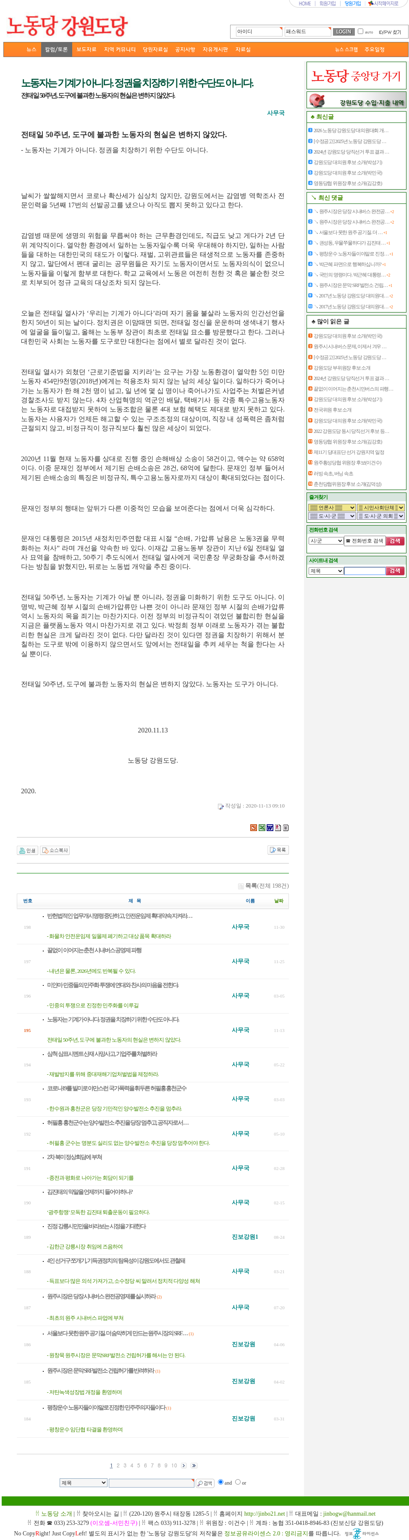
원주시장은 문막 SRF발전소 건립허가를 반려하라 (100, 1371)
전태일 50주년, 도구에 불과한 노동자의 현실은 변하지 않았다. (114, 1040)
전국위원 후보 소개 (332, 410)
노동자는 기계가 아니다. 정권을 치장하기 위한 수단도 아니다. (113, 1019)
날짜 (278, 901)
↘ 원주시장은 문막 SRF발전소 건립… (353, 285)
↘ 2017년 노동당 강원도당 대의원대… (353, 296)
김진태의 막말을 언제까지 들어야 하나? (89, 1192)
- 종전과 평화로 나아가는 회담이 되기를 (90, 1178)
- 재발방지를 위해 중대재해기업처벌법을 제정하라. (103, 1074)
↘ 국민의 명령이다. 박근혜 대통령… (352, 275)
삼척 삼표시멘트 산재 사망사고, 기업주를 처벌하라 (102, 1054)
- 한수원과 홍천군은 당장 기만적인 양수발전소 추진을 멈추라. (114, 1108)
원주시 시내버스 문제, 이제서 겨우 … (350, 346)
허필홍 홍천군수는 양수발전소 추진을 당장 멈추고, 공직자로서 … (117, 1123)
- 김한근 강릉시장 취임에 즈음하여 (85, 1246)
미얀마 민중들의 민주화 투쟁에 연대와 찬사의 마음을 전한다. (112, 985)
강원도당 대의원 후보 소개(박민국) (348, 173)
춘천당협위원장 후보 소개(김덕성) (347, 484)
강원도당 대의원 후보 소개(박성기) (348, 162)
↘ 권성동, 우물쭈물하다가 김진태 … (352, 243)
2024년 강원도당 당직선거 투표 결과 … (351, 152)
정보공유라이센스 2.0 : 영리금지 (266, 1533)
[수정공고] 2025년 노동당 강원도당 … (350, 141)
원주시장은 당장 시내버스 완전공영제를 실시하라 (101, 1296)
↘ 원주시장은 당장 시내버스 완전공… (353, 211)
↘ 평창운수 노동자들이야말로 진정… (353, 254)
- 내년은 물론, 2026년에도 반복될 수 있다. (91, 971)
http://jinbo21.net (264, 1514)
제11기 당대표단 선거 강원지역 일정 (349, 452)
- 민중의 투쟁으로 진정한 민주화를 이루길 (93, 1005)
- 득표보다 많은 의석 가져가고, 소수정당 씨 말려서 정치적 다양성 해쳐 (123, 1281)
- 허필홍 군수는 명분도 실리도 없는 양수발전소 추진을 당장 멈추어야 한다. (128, 1143)
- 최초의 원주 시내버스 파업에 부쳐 (85, 1318)
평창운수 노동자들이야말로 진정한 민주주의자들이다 (106, 1408)
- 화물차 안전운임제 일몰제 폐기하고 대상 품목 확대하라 (109, 936)
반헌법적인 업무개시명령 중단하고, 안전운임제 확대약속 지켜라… (119, 916)
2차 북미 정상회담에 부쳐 (74, 1157)
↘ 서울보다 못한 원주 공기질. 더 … (350, 232)
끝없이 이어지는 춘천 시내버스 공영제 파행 (94, 950)
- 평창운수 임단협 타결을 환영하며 (85, 1429)
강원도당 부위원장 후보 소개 (342, 368)
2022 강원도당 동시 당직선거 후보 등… (351, 431)
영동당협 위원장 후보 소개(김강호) (348, 183)
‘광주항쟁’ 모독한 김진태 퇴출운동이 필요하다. (98, 1212)
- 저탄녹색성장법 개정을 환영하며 (84, 1392)
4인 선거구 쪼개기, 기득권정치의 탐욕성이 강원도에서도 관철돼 (116, 1261)
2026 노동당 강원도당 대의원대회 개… (351, 130)
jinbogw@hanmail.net (349, 1514)
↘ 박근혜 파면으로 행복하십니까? (349, 264)
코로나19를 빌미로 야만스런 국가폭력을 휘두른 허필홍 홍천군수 (116, 1088)
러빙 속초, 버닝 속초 (333, 474)
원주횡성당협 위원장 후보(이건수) (347, 463)
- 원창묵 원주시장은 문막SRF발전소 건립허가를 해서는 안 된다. (116, 1355)
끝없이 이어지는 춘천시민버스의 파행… (353, 389)
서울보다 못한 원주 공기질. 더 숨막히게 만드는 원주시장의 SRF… (117, 1333)
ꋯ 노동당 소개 (53, 1514)
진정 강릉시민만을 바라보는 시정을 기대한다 (96, 1226)
